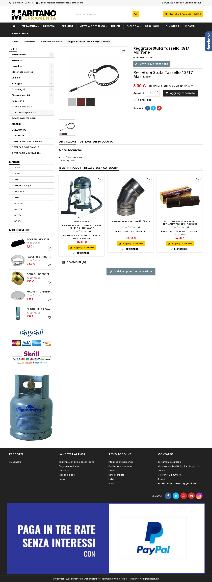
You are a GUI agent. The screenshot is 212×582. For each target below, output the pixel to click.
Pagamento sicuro (69, 466)
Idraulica (67, 26)
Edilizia (115, 26)
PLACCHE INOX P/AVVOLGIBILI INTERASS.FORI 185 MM (39, 309)
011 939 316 (27, 2)
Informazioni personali (120, 461)
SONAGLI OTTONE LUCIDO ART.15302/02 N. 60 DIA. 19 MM (39, 274)
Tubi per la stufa (23, 106)
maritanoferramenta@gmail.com (65, 2)
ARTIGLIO (19, 191)
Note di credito (116, 474)
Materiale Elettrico (92, 26)
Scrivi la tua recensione (151, 64)
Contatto (165, 454)
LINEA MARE (18, 135)
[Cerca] (106, 14)
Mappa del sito (67, 474)
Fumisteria (172, 26)
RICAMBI (190, 26)
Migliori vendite (20, 230)
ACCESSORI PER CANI (24, 118)
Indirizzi (112, 479)
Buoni (111, 483)
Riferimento (140, 57)
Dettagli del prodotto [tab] (96, 142)
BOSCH (18, 221)
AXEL (16, 197)
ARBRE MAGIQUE (22, 185)
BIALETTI (18, 209)
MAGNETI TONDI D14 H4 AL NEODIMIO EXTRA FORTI (39, 291)
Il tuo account (119, 454)
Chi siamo (64, 470)
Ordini (111, 470)
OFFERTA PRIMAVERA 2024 (26, 153)
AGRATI (18, 173)
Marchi (14, 162)
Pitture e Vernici (21, 95)
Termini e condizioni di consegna (76, 461)
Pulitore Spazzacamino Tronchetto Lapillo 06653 (180, 223)
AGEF (17, 167)
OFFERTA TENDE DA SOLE (25, 147)
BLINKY (17, 215)
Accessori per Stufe (25, 112)
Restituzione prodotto (120, 466)
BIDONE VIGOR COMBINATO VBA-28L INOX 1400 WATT (81, 227)
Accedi (178, 2)
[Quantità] (151, 93)
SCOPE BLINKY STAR (38, 239)
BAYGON (18, 203)
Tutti (13, 49)
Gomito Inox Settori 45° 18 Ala (131, 221)
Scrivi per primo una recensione (131, 271)
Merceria (49, 26)
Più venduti (15, 461)
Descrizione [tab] (67, 142)
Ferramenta (29, 26)
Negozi (62, 479)
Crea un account (194, 2)
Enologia (133, 26)
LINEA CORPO (20, 33)
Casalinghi (152, 26)
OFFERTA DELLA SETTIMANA (27, 141)
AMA (16, 179)
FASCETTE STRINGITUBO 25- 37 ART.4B (39, 256)
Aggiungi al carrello (180, 93)
